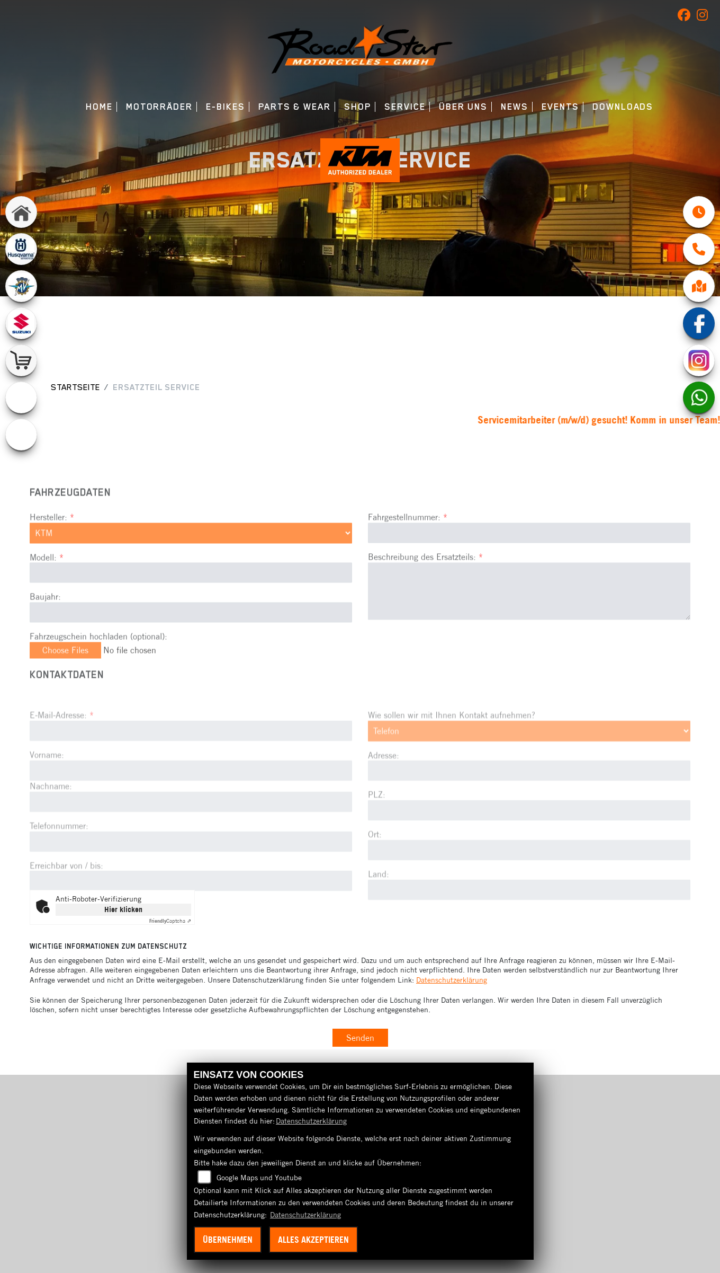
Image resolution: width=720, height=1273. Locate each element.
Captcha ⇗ (170, 920)
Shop (357, 107)
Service (404, 107)
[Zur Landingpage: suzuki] (21, 323)
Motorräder (159, 107)
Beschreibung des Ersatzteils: (425, 592)
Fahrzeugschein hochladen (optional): (98, 671)
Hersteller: (48, 552)
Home (99, 107)
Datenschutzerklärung (451, 980)
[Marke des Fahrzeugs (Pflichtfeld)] (191, 568)
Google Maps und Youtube (259, 1177)
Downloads (622, 107)
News (514, 107)
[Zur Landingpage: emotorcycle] (21, 397)
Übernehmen (228, 1239)
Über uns (463, 107)
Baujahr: (45, 631)
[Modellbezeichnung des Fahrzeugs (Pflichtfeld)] (191, 608)
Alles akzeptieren (313, 1239)
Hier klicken (123, 909)
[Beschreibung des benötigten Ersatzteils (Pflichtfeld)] (529, 626)
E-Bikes (225, 107)
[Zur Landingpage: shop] (21, 360)
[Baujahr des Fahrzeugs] (191, 648)
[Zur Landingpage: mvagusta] (21, 286)
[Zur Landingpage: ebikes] (21, 434)
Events (560, 107)
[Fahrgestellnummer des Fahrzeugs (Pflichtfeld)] (529, 568)
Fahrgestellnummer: (404, 552)
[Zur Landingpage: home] (21, 212)
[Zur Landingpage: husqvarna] (21, 249)
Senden (360, 1037)
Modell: (43, 592)
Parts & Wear (294, 107)
